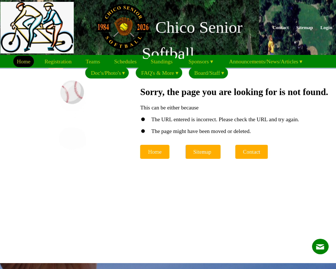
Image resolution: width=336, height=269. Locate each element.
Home (155, 152)
